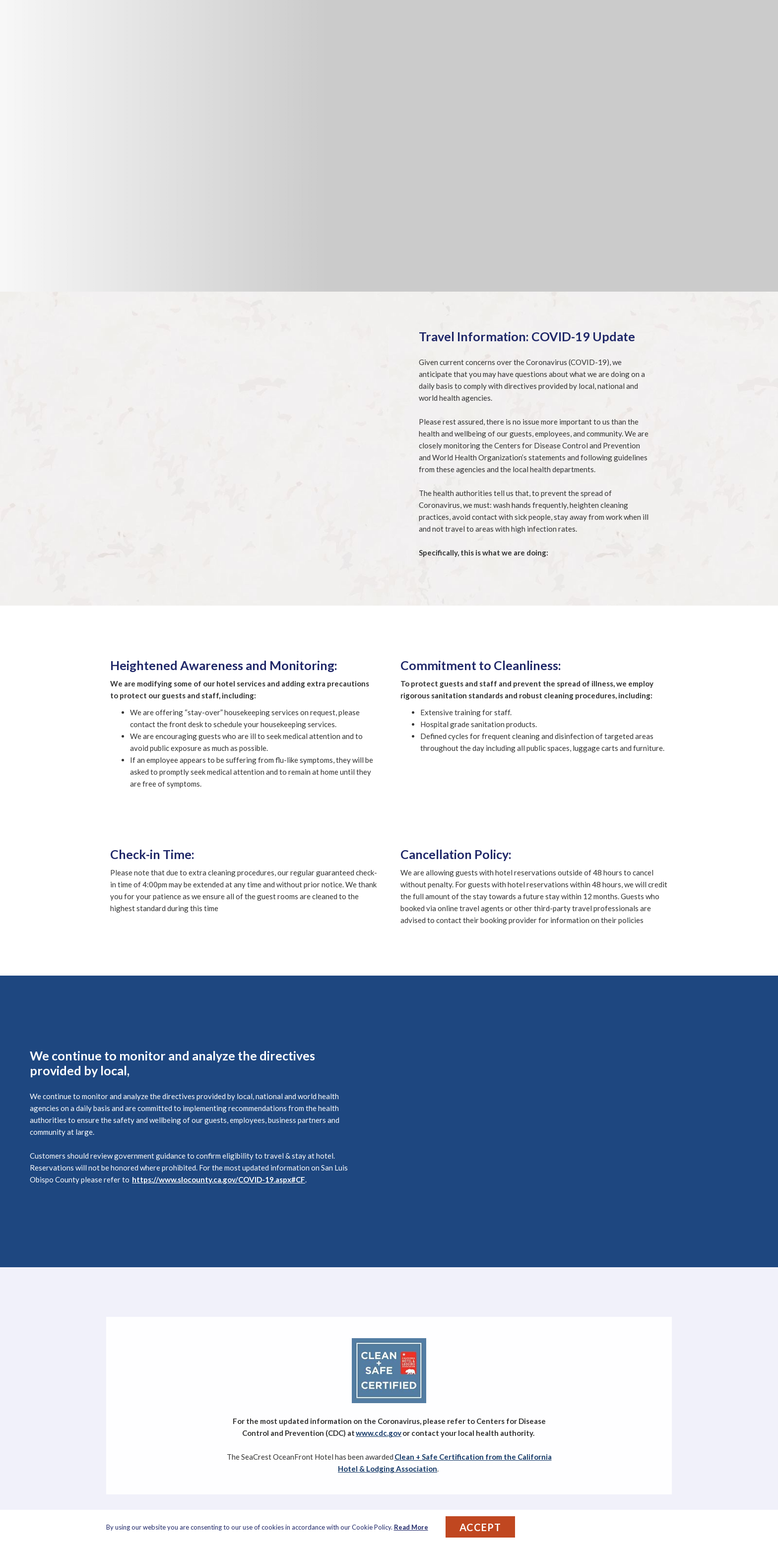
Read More (411, 1527)
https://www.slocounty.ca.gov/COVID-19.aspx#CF (218, 1179)
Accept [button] (480, 1527)
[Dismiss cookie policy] (665, 1527)
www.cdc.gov (378, 1432)
